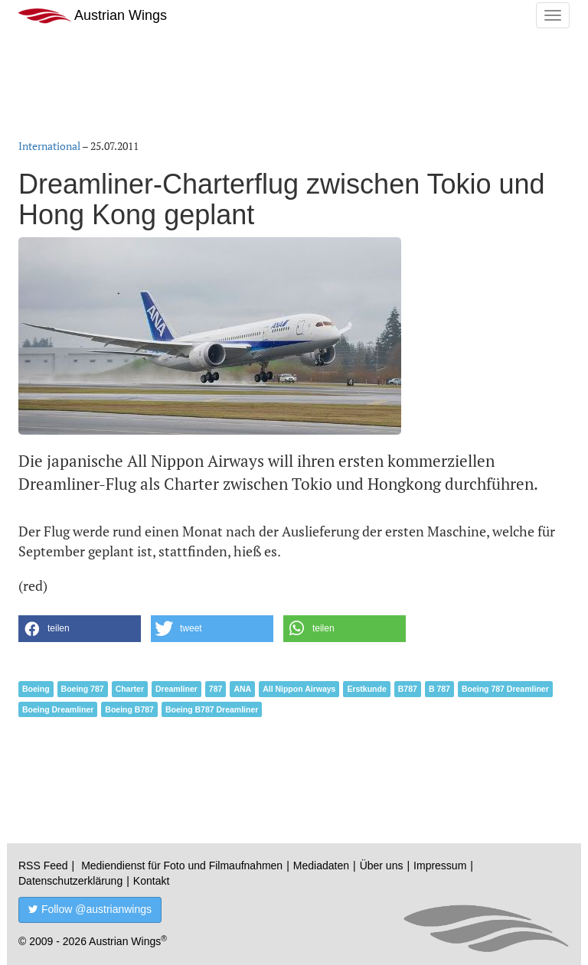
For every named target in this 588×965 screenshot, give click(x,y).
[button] (79, 628)
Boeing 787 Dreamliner (505, 688)
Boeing (36, 688)
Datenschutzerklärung (70, 881)
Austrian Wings (92, 16)
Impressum (439, 865)
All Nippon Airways (299, 688)
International (49, 146)
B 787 (439, 688)
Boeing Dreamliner (57, 709)
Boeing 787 (82, 688)
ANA (242, 688)
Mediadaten (321, 865)
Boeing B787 (129, 709)
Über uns (381, 865)
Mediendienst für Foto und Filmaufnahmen (182, 865)
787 (216, 688)
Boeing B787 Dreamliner (211, 709)
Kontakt (151, 881)
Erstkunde (366, 688)
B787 (407, 688)
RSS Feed (43, 865)
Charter (130, 688)
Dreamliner (176, 688)
